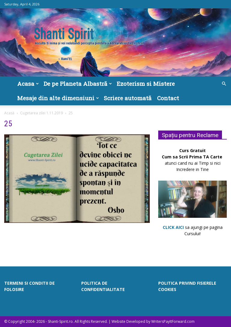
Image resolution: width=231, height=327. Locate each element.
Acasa (28, 83)
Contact (168, 98)
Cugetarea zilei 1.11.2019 (41, 113)
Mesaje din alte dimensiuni (58, 98)
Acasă (9, 113)
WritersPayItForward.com (173, 321)
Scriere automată (128, 98)
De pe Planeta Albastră (78, 83)
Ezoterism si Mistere (146, 83)
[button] (224, 84)
